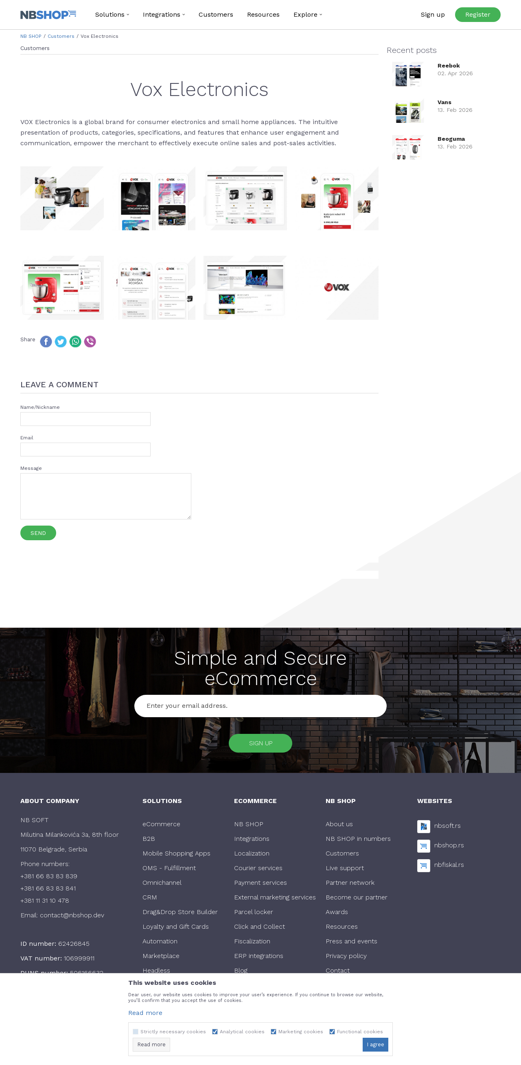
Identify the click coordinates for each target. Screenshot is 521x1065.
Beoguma (451, 138)
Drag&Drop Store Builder (180, 914)
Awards (337, 914)
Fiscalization (252, 943)
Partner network (350, 884)
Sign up (261, 744)
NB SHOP (31, 36)
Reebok (449, 65)
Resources (342, 928)
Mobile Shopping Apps (176, 855)
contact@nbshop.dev (72, 917)
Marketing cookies (300, 1031)
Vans (444, 102)
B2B (148, 841)
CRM (149, 899)
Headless (156, 972)
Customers (61, 36)
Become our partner (356, 899)
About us (339, 826)
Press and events (351, 943)
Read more (145, 1013)
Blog (240, 972)
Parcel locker (253, 914)
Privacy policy (346, 958)
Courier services (258, 870)
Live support (345, 870)
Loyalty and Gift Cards (175, 928)
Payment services (260, 884)
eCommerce (161, 826)
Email (26, 438)
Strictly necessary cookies (173, 1031)
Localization (251, 855)
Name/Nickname (40, 407)
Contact (338, 972)
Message (31, 468)
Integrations (251, 841)
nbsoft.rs (447, 828)
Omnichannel (162, 884)
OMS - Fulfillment (169, 870)
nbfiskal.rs (449, 867)
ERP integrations (258, 958)
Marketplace (161, 958)
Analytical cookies (242, 1031)
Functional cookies (360, 1031)
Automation (159, 943)
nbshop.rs (449, 847)
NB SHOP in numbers (358, 841)
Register (477, 14)
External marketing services (275, 899)
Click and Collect (259, 928)
